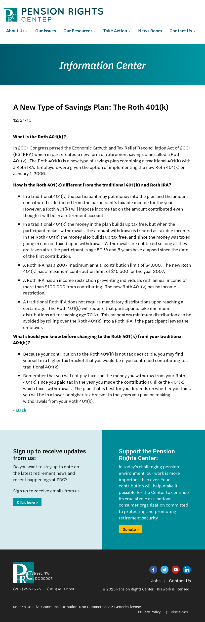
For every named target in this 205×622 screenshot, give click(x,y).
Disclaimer (179, 611)
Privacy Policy (149, 611)
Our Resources (79, 30)
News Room (150, 30)
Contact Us (182, 30)
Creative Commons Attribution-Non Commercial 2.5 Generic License (84, 606)
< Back (19, 410)
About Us (17, 30)
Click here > (27, 502)
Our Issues (45, 30)
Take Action (117, 30)
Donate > (131, 529)
